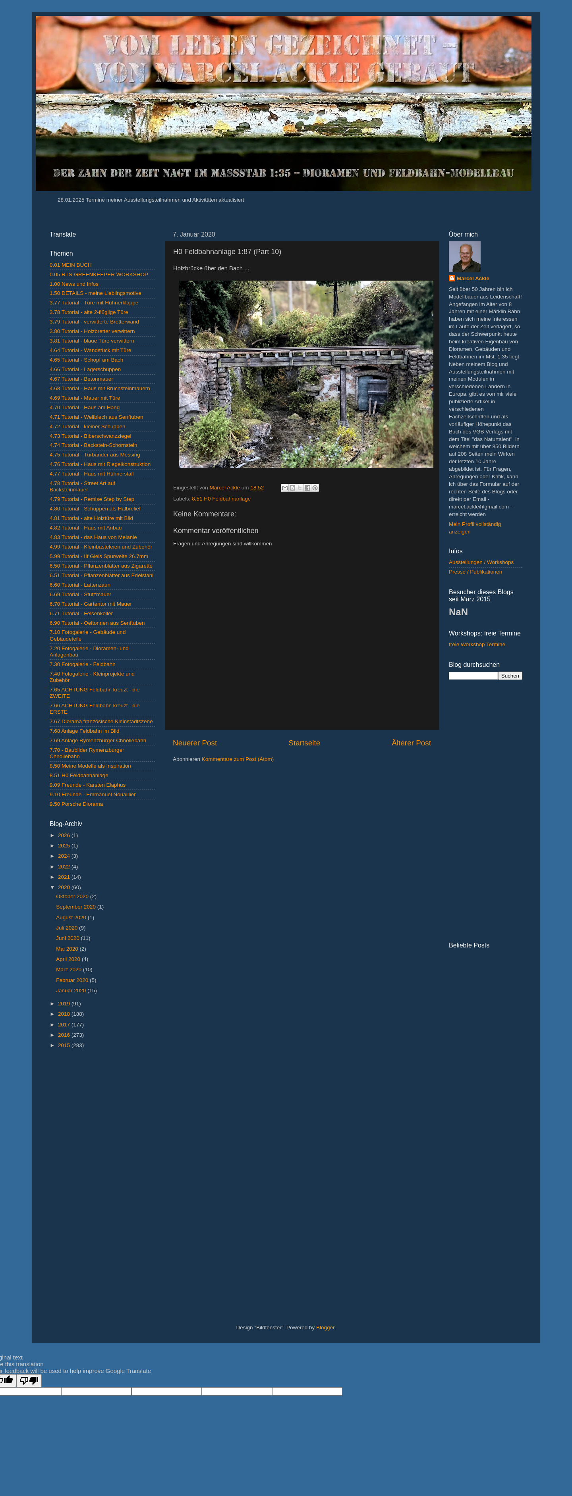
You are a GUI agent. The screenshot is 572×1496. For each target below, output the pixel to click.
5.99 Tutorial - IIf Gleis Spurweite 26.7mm (99, 556)
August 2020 (72, 917)
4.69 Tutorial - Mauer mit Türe (85, 398)
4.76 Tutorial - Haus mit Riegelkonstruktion (100, 464)
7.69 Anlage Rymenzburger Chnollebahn (98, 740)
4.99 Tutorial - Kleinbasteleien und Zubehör (101, 547)
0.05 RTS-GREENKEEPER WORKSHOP (99, 274)
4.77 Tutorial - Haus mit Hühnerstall (92, 474)
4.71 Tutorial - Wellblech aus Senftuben (96, 417)
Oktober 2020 (73, 896)
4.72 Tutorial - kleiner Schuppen (88, 426)
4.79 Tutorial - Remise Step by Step (92, 499)
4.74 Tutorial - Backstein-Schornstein (93, 445)
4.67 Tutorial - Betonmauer (81, 379)
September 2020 (76, 907)
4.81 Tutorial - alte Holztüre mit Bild (91, 518)
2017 (65, 1025)
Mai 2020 (67, 949)
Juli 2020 (67, 928)
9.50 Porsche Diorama (76, 804)
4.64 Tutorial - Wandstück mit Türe (90, 350)
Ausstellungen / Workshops (481, 562)
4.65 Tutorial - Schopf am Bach (86, 360)
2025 (65, 846)
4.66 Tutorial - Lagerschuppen (85, 369)
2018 (65, 1014)
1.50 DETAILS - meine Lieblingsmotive (95, 293)
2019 (65, 1004)
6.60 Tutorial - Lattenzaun (80, 585)
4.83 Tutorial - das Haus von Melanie (93, 537)
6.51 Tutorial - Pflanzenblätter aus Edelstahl (101, 575)
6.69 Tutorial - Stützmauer (80, 594)
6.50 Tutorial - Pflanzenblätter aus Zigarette (101, 566)
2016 (65, 1035)
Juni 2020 (68, 938)
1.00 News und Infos (74, 284)
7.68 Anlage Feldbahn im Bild (85, 731)
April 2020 (69, 959)
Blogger (325, 1327)
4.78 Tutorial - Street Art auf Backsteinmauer (82, 486)
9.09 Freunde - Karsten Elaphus (88, 785)
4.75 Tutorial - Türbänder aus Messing (95, 455)
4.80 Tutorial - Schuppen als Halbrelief (95, 509)
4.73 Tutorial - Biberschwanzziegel (90, 436)
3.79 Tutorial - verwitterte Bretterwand (94, 322)
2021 (65, 877)
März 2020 (69, 969)
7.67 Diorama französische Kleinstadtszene (101, 721)
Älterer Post (411, 743)
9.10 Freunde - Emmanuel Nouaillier (93, 794)
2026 (65, 835)
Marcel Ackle (473, 278)
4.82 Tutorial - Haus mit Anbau (86, 528)
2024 (65, 856)
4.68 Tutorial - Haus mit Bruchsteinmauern (100, 388)
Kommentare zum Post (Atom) (238, 759)
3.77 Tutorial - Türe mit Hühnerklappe (94, 303)
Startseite (304, 743)
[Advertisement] (102, 1181)
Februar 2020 (73, 980)
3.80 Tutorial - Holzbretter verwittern (92, 331)
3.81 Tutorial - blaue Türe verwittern (92, 341)
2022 (65, 867)
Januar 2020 (71, 990)
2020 (65, 887)
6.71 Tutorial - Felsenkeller (81, 613)
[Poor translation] (29, 1380)
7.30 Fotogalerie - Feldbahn (83, 664)
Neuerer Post (195, 743)
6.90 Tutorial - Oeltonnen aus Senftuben (97, 623)
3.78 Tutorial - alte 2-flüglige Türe (89, 312)
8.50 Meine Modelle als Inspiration (90, 766)
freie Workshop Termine (477, 644)
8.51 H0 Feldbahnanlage (221, 499)
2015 (65, 1045)
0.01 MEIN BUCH (71, 265)
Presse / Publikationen (475, 572)
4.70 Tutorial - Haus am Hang (85, 407)
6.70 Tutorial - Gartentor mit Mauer (91, 604)
